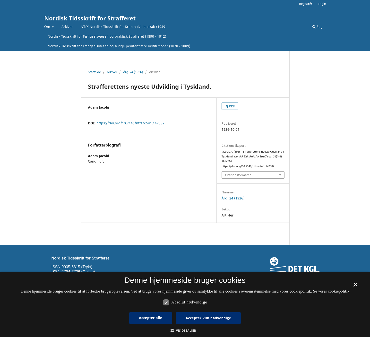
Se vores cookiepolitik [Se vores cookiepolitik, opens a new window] (331, 291)
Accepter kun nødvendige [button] (208, 318)
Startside (94, 72)
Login (322, 3)
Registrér (305, 3)
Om (47, 26)
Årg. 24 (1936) (133, 72)
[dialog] (185, 304)
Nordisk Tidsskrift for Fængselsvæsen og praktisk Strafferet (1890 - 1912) (107, 36)
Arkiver (67, 26)
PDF (231, 106)
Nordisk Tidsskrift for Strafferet (90, 18)
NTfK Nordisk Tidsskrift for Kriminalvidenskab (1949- (123, 26)
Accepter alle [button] (150, 317)
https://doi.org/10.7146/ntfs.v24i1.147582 (130, 123)
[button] (185, 331)
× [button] (355, 286)
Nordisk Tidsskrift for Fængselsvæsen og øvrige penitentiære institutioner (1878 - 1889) (119, 46)
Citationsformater (238, 175)
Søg (317, 26)
